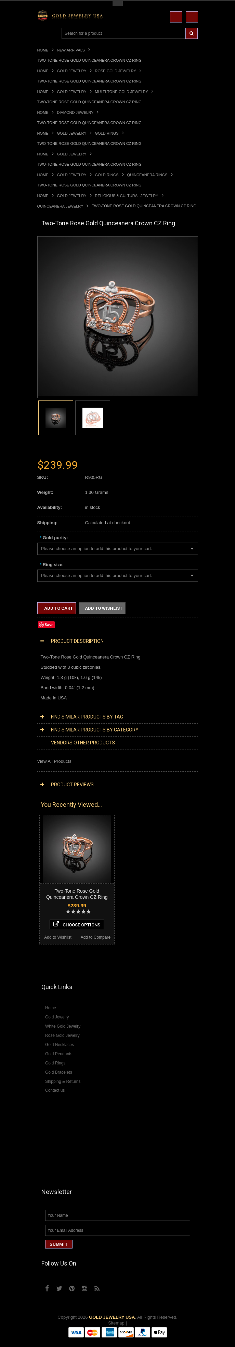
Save (49, 625)
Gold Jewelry (72, 71)
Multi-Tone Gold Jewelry (121, 92)
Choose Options (76, 924)
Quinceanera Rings (147, 175)
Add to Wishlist (103, 608)
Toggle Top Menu (118, 3)
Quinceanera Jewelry (60, 206)
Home (43, 50)
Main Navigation (43, 34)
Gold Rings (107, 133)
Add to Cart (58, 608)
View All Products (54, 761)
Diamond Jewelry (75, 112)
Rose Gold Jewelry (115, 71)
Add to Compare (95, 937)
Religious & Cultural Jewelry (126, 196)
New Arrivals (71, 50)
